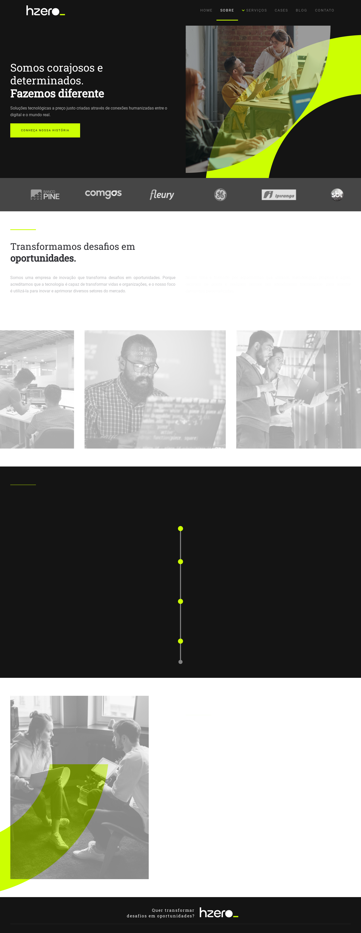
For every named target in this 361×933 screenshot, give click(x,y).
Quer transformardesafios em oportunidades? (161, 912)
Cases (281, 10)
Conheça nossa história (45, 130)
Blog (301, 10)
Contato (325, 10)
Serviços (254, 10)
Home (206, 10)
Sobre (227, 10)
